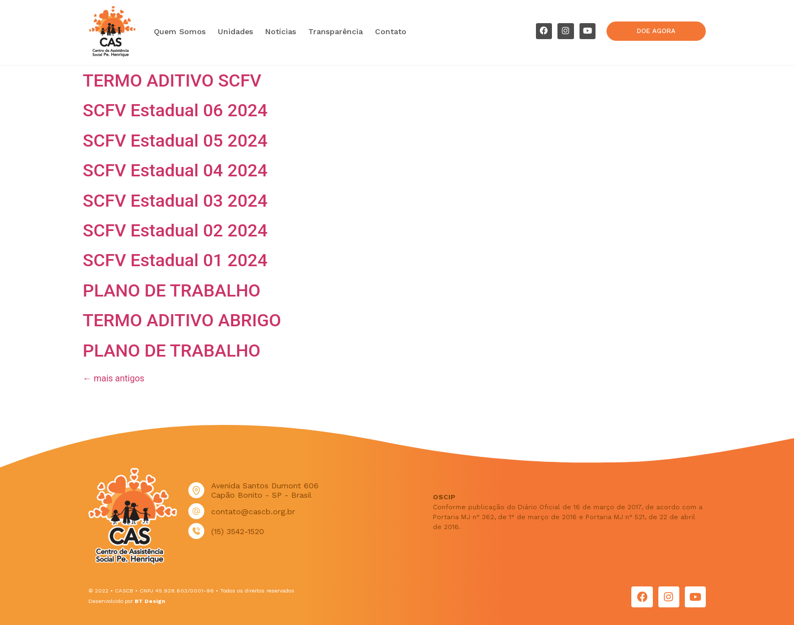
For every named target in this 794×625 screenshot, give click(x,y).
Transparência (335, 31)
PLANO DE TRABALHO (171, 290)
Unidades (235, 31)
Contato (390, 31)
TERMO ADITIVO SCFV (172, 80)
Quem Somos (180, 31)
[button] (656, 31)
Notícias (280, 31)
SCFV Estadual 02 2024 (175, 230)
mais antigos (113, 378)
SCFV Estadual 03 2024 (175, 200)
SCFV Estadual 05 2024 (175, 140)
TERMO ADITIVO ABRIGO (182, 320)
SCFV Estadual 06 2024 (175, 110)
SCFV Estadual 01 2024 (175, 260)
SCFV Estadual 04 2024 (175, 170)
